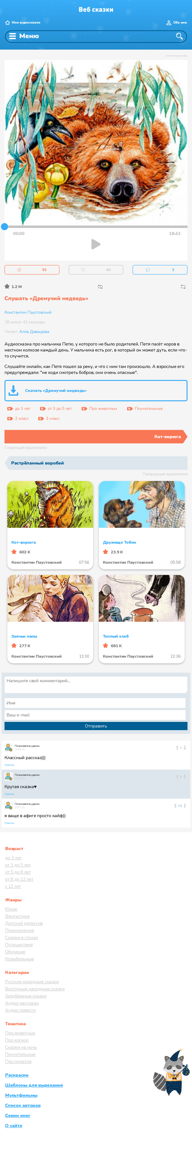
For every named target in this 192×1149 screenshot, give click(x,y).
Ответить (9, 765)
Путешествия (19, 945)
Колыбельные (19, 959)
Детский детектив (24, 923)
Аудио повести (20, 1010)
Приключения (19, 930)
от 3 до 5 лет (18, 865)
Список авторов (23, 1105)
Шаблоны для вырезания (34, 1085)
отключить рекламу (177, 55)
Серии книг (18, 1115)
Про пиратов (18, 1061)
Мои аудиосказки (26, 22)
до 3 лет (13, 858)
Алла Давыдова (34, 331)
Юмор (11, 909)
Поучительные (20, 1054)
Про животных (20, 1033)
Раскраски (16, 1075)
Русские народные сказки (32, 982)
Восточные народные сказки (35, 989)
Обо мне (180, 22)
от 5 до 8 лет (18, 872)
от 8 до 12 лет (19, 879)
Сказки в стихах (21, 937)
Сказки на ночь (21, 1047)
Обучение (15, 952)
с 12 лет (13, 886)
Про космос (17, 1040)
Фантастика (17, 916)
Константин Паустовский (28, 312)
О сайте (13, 1126)
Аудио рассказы (22, 1003)
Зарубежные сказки (25, 996)
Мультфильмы (21, 1095)
